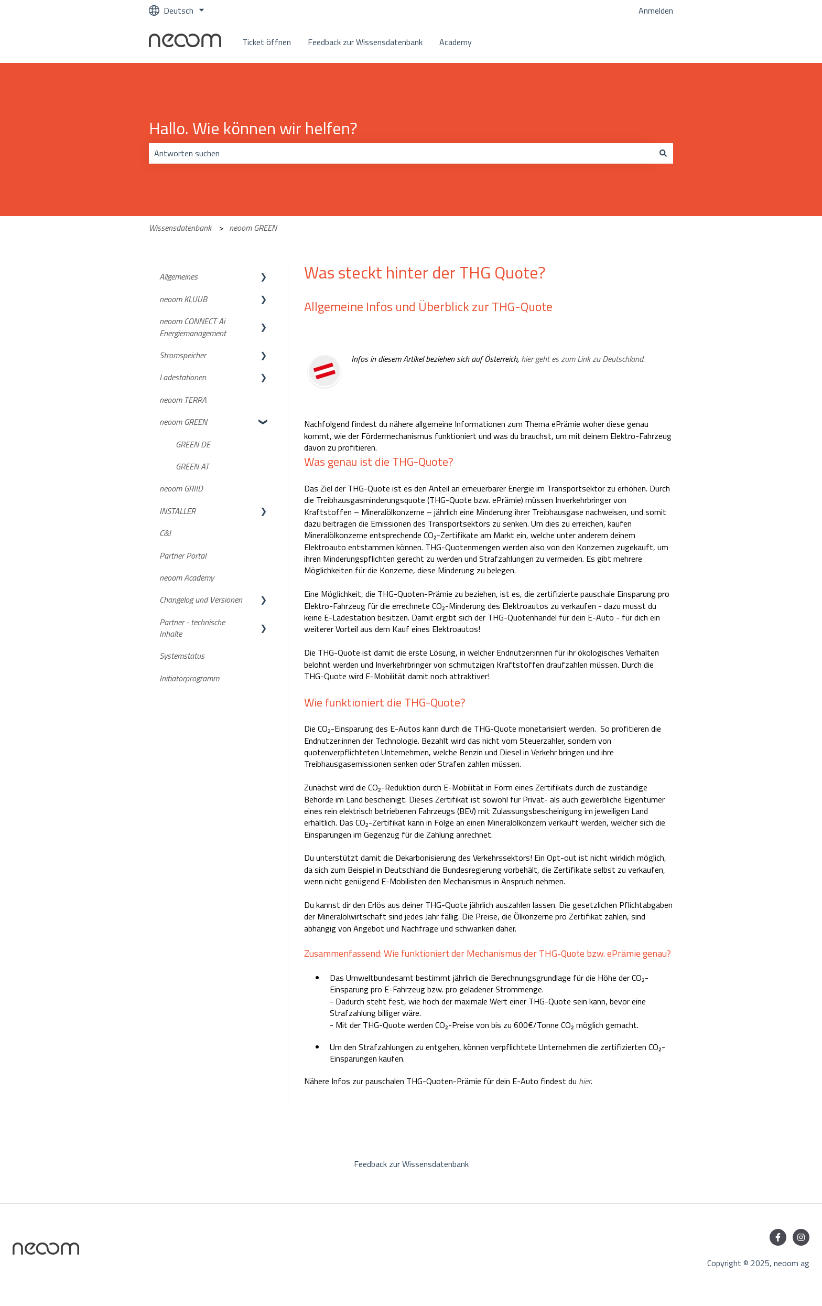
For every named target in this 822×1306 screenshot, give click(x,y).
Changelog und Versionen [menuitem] (200, 599)
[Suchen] (663, 153)
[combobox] (401, 153)
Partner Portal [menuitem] (182, 555)
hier (585, 1081)
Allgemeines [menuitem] (178, 276)
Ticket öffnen (266, 42)
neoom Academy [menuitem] (186, 577)
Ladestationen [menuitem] (182, 377)
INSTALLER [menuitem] (177, 511)
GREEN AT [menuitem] (192, 466)
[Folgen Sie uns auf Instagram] (801, 1237)
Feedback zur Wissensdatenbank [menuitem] (411, 1164)
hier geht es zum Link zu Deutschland (582, 358)
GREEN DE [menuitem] (193, 444)
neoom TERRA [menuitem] (183, 399)
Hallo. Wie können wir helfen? (253, 128)
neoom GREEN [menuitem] (183, 421)
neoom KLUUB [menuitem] (183, 299)
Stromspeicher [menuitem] (182, 355)
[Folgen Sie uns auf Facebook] (778, 1237)
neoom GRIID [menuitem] (181, 488)
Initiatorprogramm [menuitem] (189, 678)
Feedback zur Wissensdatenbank (365, 42)
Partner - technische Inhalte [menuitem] (192, 628)
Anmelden (656, 10)
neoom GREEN (253, 227)
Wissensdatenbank (180, 227)
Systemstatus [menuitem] (181, 655)
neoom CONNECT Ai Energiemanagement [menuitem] (192, 327)
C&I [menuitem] (165, 533)
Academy (455, 42)
